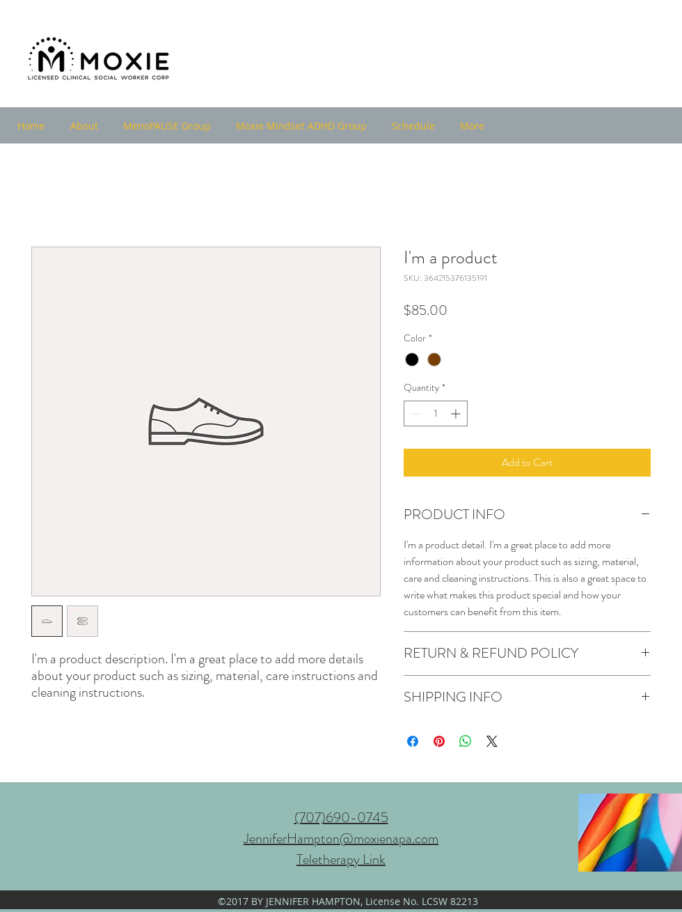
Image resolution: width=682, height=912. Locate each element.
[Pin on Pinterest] (439, 741)
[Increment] (457, 413)
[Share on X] (492, 741)
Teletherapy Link (341, 859)
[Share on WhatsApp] (465, 741)
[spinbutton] (435, 413)
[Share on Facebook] (412, 741)
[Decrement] (414, 413)
